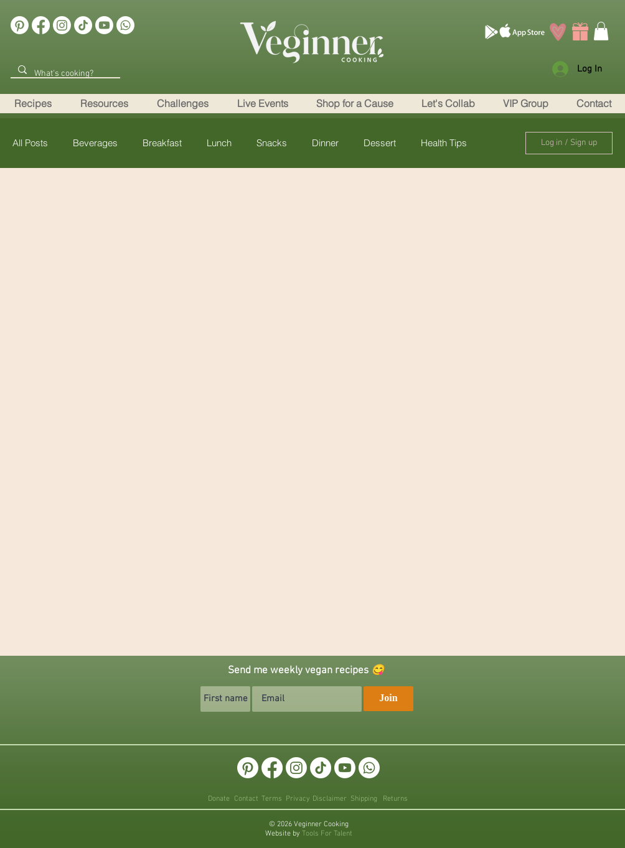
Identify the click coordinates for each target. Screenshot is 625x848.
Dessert (380, 143)
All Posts (30, 143)
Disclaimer (329, 798)
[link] (601, 31)
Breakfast (162, 143)
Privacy (298, 798)
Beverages (95, 143)
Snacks (271, 143)
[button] (593, 103)
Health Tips (444, 143)
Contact (246, 798)
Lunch (219, 143)
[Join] (388, 698)
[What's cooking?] (64, 74)
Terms (271, 798)
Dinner (325, 143)
